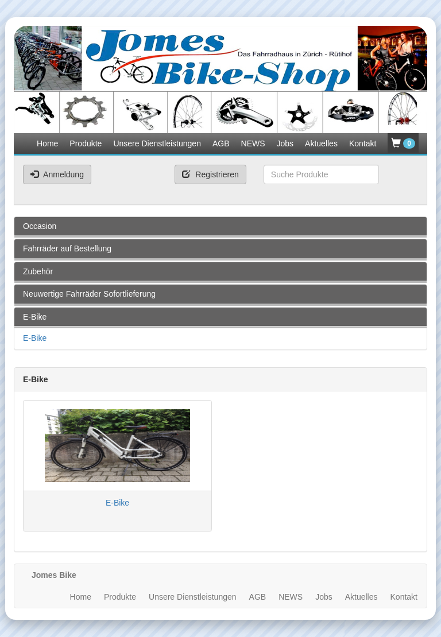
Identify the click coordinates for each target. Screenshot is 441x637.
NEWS (253, 143)
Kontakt (362, 143)
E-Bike (35, 338)
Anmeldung (57, 174)
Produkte (85, 143)
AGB (221, 143)
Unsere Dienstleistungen (157, 143)
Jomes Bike (54, 575)
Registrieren (210, 174)
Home (47, 143)
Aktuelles (321, 143)
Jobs (285, 143)
